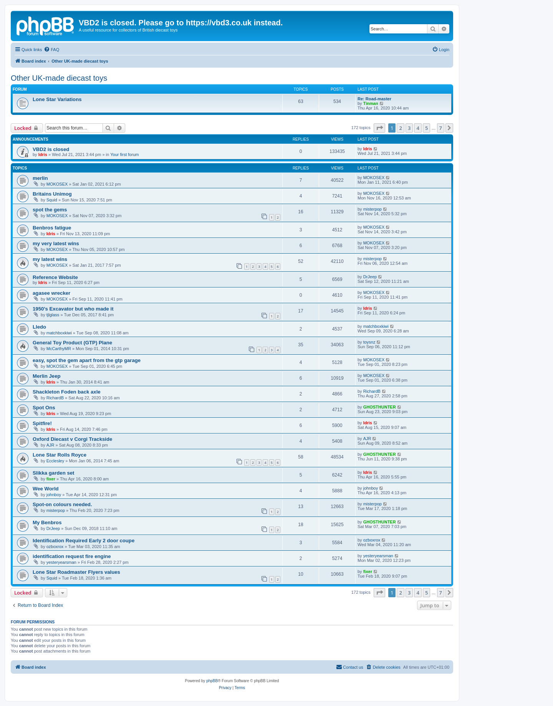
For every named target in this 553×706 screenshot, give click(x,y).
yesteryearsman (61, 562)
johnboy (53, 494)
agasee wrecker (51, 293)
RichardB (55, 397)
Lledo (39, 327)
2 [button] (400, 128)
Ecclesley (55, 460)
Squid (51, 200)
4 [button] (417, 128)
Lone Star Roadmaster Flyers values (76, 572)
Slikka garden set (53, 473)
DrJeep (370, 276)
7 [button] (440, 128)
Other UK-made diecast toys (59, 78)
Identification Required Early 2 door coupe (83, 540)
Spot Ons (44, 407)
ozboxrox (55, 546)
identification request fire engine (72, 556)
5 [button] (426, 128)
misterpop (372, 209)
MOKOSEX (57, 184)
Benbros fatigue (52, 228)
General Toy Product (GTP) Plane (72, 343)
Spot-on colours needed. (62, 504)
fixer (50, 479)
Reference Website (55, 277)
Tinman (370, 103)
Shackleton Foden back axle (67, 392)
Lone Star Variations (57, 99)
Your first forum (124, 154)
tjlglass (53, 314)
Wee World (46, 489)
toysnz (369, 342)
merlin (40, 178)
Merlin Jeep (47, 376)
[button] (379, 128)
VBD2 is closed (51, 149)
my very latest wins (56, 243)
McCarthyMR (58, 348)
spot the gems (50, 210)
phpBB (212, 681)
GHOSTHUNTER (379, 407)
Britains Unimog (52, 194)
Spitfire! (42, 423)
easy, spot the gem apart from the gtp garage (87, 360)
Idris (42, 154)
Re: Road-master (374, 98)
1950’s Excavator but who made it (73, 309)
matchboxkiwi (59, 333)
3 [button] (409, 128)
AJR (50, 445)
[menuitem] (51, 49)
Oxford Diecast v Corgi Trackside (72, 439)
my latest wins (50, 259)
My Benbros (47, 522)
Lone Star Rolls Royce (59, 455)
